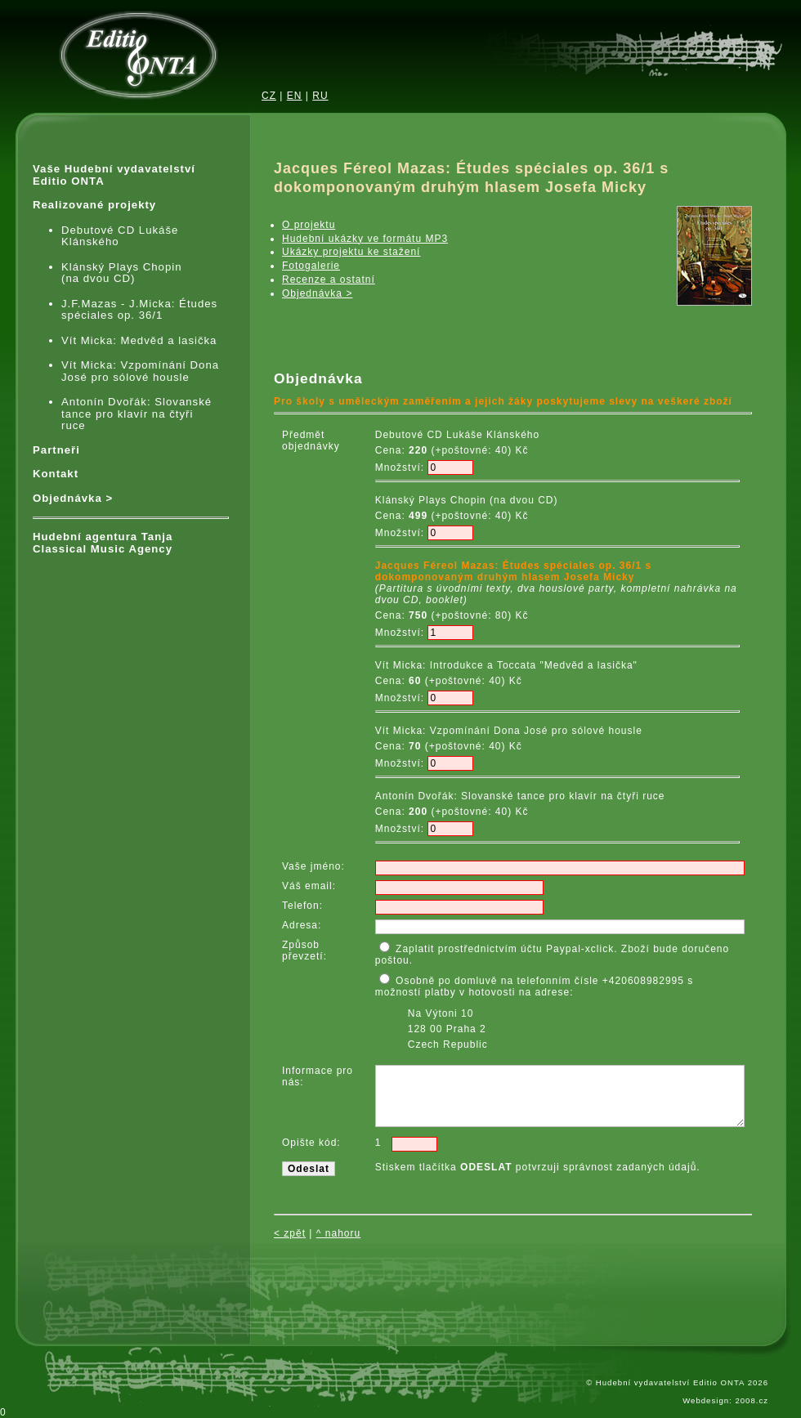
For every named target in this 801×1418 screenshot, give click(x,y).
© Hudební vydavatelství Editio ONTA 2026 (677, 1382)
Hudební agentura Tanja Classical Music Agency (102, 543)
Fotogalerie (311, 265)
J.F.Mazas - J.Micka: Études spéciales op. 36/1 (139, 310)
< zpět (290, 1233)
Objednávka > (73, 498)
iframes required (355, 333)
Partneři (56, 450)
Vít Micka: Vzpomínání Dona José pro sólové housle (140, 371)
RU (320, 95)
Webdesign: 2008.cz (725, 1400)
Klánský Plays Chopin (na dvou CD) (121, 273)
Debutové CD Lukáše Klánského (119, 236)
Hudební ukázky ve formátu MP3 (365, 238)
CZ (269, 95)
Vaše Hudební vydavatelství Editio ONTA (114, 175)
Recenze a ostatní (328, 279)
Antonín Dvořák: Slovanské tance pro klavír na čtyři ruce (136, 414)
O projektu (308, 224)
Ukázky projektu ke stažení (351, 251)
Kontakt (55, 474)
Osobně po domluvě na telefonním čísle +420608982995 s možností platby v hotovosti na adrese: (541, 1012)
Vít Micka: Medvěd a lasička (139, 341)
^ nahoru (338, 1233)
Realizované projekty (94, 205)
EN (294, 95)
